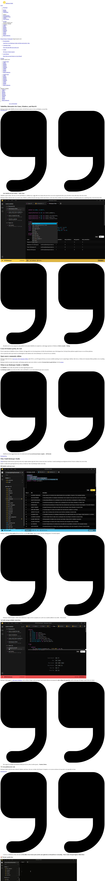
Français (4, 29)
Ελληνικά (5, 30)
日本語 (4, 31)
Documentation (6, 15)
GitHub (4, 18)
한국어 (4, 34)
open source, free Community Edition (20, 358)
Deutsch (4, 28)
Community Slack (6, 16)
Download (5, 7)
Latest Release (6, 19)
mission (61, 362)
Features (4, 11)
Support (4, 14)
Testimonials (5, 12)
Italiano (4, 33)
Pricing (4, 9)
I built (2, 461)
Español (4, 27)
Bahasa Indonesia (6, 35)
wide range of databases (17, 680)
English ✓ (5, 24)
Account (4, 21)
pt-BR (4, 26)
